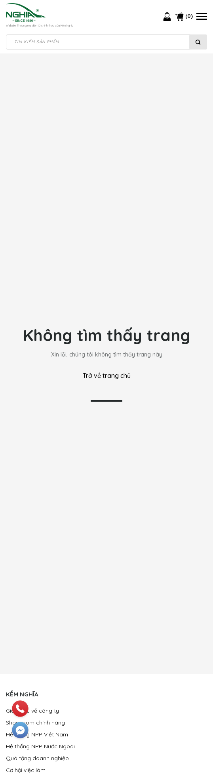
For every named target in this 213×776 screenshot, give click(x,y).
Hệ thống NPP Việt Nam (37, 734)
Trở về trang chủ (107, 375)
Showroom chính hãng (35, 722)
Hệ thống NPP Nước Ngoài (40, 746)
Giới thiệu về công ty (32, 710)
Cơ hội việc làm (26, 770)
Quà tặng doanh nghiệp (37, 758)
